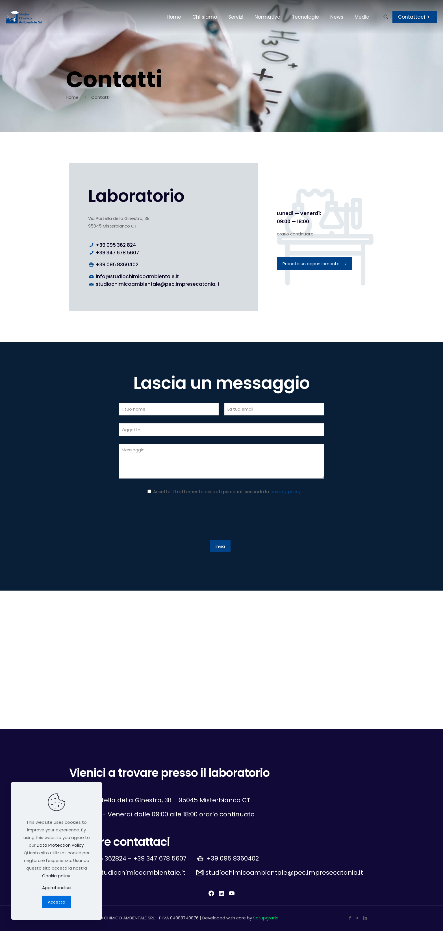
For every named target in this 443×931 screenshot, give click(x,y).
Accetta (56, 902)
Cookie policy (56, 876)
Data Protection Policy (60, 845)
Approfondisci (56, 888)
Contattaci (415, 17)
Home (72, 97)
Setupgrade (266, 918)
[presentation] (162, 519)
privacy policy (285, 492)
